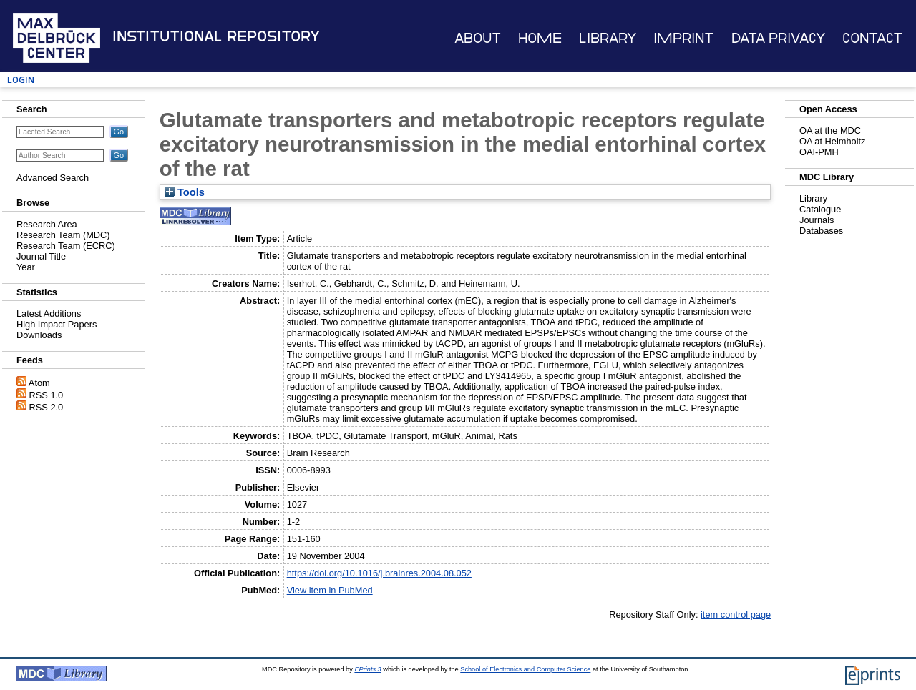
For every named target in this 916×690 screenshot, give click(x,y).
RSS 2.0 (46, 407)
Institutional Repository (216, 36)
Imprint (683, 38)
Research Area (46, 224)
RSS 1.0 (46, 395)
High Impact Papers (56, 324)
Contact (872, 38)
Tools (185, 192)
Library (607, 38)
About (477, 38)
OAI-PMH (819, 152)
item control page (736, 614)
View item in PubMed (330, 590)
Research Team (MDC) (63, 235)
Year (25, 267)
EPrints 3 (367, 669)
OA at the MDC (830, 130)
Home (540, 38)
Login (20, 79)
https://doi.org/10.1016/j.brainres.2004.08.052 (379, 573)
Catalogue (820, 209)
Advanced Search (52, 177)
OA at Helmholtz (832, 141)
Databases (821, 230)
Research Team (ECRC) (65, 245)
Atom (39, 383)
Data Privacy (778, 38)
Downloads (39, 335)
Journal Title (41, 256)
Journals (816, 220)
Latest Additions (48, 313)
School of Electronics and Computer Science (525, 669)
